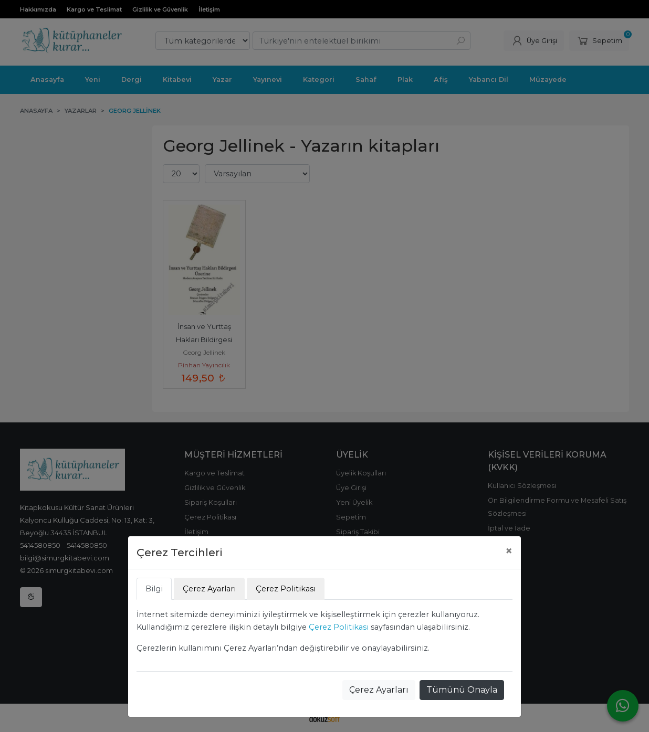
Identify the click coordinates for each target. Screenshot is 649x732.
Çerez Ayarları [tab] (209, 588)
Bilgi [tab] (154, 588)
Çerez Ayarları (379, 690)
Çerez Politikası (339, 627)
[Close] (509, 551)
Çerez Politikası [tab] (286, 588)
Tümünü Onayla (461, 690)
